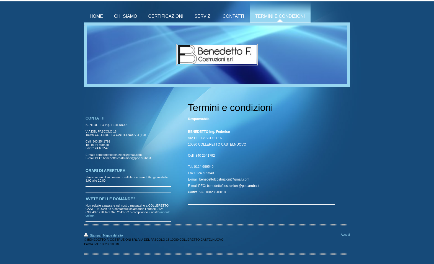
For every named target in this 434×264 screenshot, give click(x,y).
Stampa (92, 235)
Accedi (345, 234)
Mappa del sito (113, 235)
